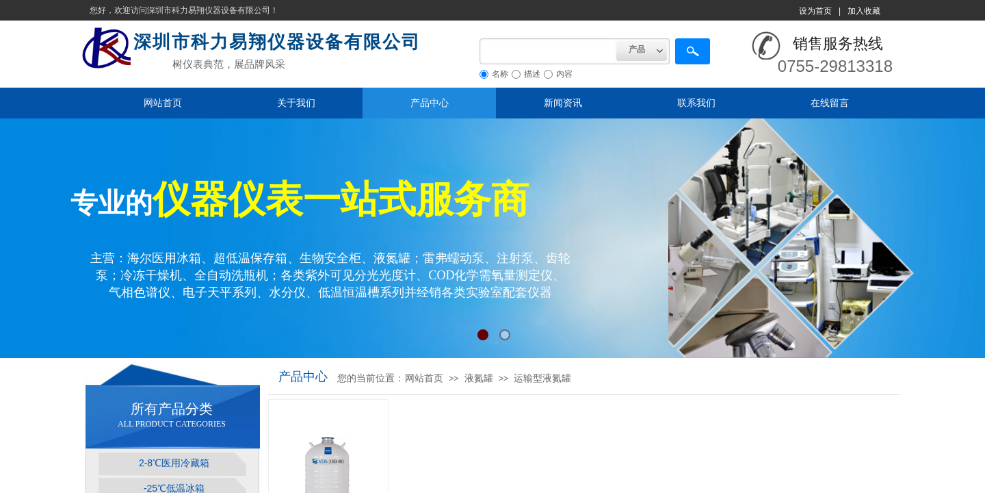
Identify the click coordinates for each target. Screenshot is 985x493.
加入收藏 (864, 11)
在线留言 (830, 102)
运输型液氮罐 (542, 377)
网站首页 (163, 102)
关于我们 (296, 102)
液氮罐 (478, 377)
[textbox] (548, 51)
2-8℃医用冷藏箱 (174, 462)
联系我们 (696, 102)
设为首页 (815, 11)
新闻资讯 (563, 102)
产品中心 (429, 102)
